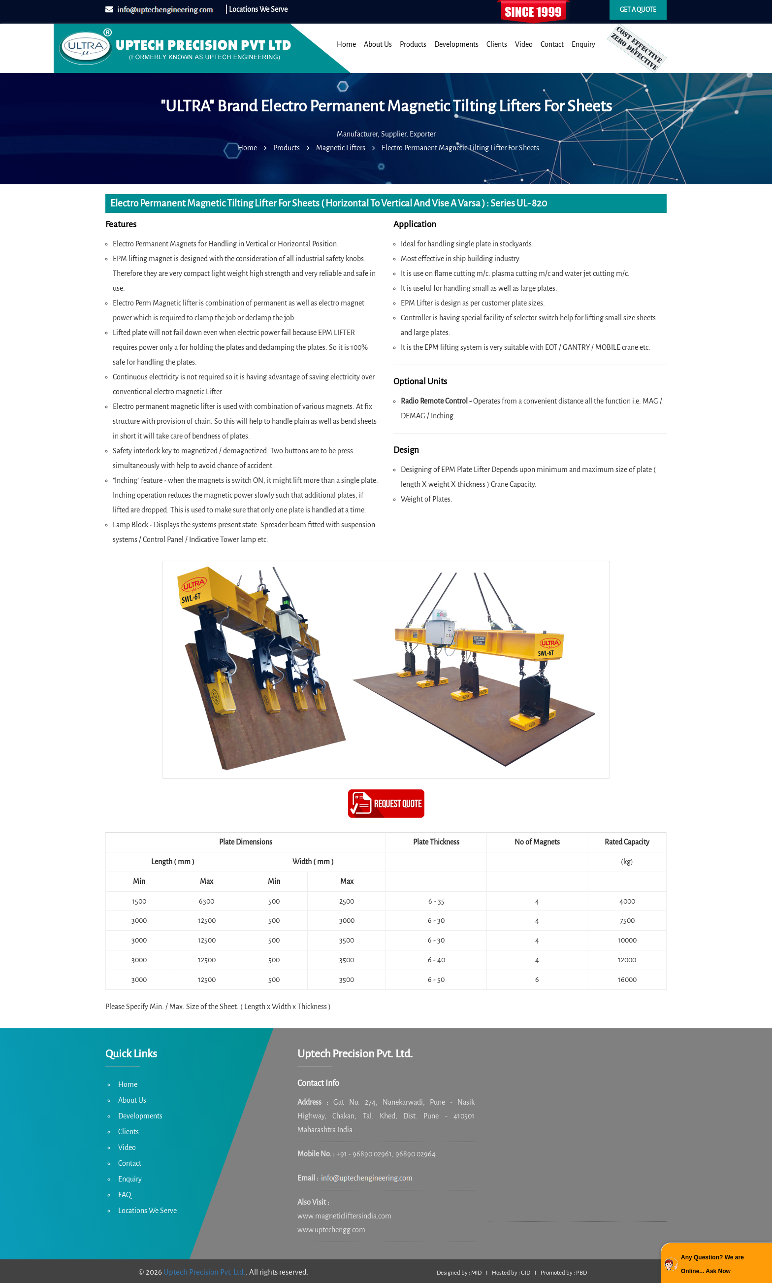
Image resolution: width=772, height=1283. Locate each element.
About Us (378, 44)
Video (524, 44)
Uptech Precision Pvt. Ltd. (204, 1272)
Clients (496, 44)
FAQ (124, 1195)
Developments (456, 44)
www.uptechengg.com (331, 1230)
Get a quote (638, 9)
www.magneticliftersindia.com (344, 1216)
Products (413, 44)
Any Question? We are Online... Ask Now (712, 1264)
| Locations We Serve (256, 9)
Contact (552, 44)
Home (346, 44)
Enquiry (583, 44)
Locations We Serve (147, 1211)
